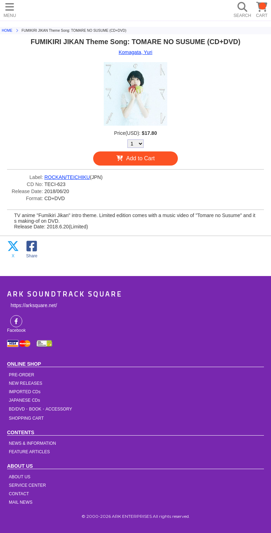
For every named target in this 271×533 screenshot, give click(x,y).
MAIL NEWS (20, 502)
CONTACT (19, 493)
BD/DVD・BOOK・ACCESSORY (40, 409)
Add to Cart (140, 158)
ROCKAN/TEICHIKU (67, 177)
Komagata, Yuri (135, 52)
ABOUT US (19, 476)
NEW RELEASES (25, 383)
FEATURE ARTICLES (29, 451)
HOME (84, 9)
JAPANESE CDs (24, 400)
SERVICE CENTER (27, 485)
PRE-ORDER (21, 374)
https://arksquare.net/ (34, 305)
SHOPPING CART (26, 418)
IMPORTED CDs (25, 391)
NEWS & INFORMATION (32, 443)
